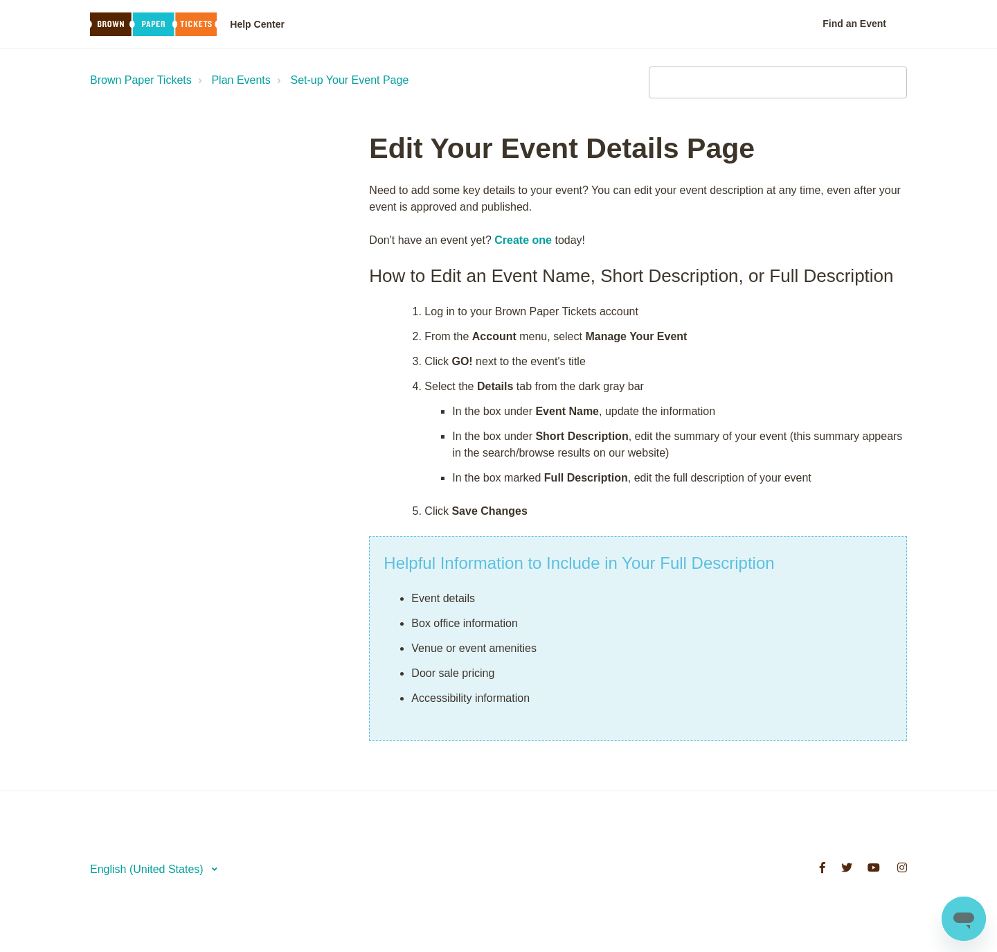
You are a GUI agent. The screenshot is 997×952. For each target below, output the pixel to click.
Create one (523, 240)
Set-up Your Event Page (350, 80)
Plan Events (240, 80)
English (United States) (148, 869)
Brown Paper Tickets (141, 80)
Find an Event (854, 23)
